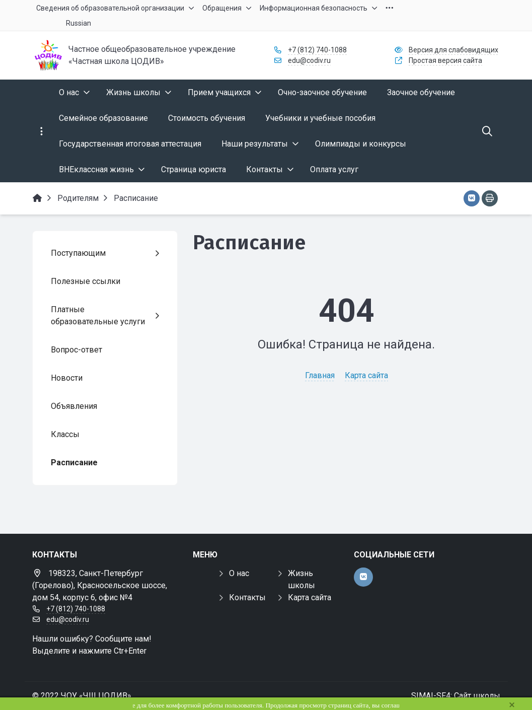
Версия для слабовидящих (453, 50)
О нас (239, 573)
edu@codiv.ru (309, 60)
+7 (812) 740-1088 (317, 50)
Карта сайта (366, 375)
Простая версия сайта (445, 60)
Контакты (247, 597)
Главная (320, 375)
